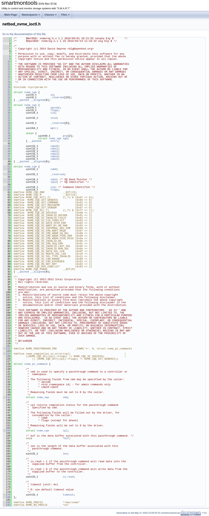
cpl (65, 430)
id (52, 95)
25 (7, 100)
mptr (53, 128)
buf (66, 438)
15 (7, 74)
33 (7, 120)
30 (7, 113)
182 (7, 502)
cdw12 (54, 151)
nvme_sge (30, 92)
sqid (53, 182)
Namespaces (31, 14)
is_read (68, 477)
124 (7, 354)
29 (7, 110)
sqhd (53, 179)
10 (7, 61)
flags (54, 110)
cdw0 (53, 169)
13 (7, 69)
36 (7, 128)
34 (7, 123)
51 (7, 166)
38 (7, 133)
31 (7, 115)
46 (7, 154)
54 (7, 174)
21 (7, 89)
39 (7, 136)
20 (7, 87)
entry (54, 141)
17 (7, 79)
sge (65, 138)
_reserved (57, 97)
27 (7, 105)
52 (7, 169)
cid (52, 113)
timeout (68, 494)
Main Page (10, 14)
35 (7, 125)
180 (7, 497)
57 (7, 182)
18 (7, 82)
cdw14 (54, 156)
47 (7, 156)
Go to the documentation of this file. (24, 34)
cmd (65, 397)
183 (7, 505)
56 (7, 179)
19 (7, 84)
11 (7, 64)
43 (7, 146)
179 (7, 494)
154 (7, 430)
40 (7, 138)
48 (7, 159)
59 (7, 187)
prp (65, 136)
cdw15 (54, 159)
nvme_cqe (30, 166)
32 (7, 118)
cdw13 (54, 154)
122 (7, 348)
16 (7, 77)
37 (7, 130)
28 (7, 107)
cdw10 (54, 146)
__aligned (37, 100)
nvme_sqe (30, 105)
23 (7, 95)
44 (7, 148)
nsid (53, 118)
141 (7, 397)
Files (65, 14)
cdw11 (54, 148)
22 (7, 92)
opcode (55, 107)
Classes (51, 14)
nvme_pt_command (36, 364)
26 (7, 102)
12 (7, 66)
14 (7, 72)
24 (7, 97)
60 (7, 189)
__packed (23, 100)
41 (7, 141)
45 (7, 151)
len (65, 453)
